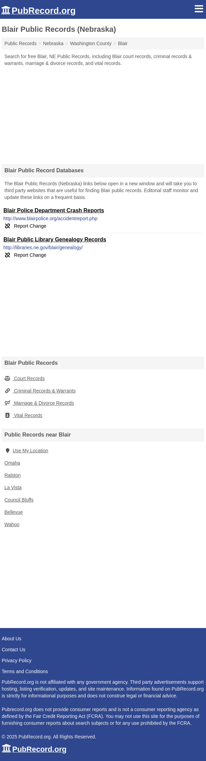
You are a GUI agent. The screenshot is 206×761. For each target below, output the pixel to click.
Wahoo (11, 524)
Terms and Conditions (25, 671)
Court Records (24, 378)
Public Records (20, 43)
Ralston (12, 475)
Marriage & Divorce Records (39, 403)
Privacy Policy (16, 660)
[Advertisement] (103, 113)
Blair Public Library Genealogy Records (54, 239)
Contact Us (13, 649)
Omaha (12, 463)
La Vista (12, 487)
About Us (11, 638)
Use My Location (26, 450)
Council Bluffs (18, 500)
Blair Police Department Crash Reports (53, 210)
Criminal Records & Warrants (40, 390)
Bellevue (13, 512)
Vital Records (23, 415)
